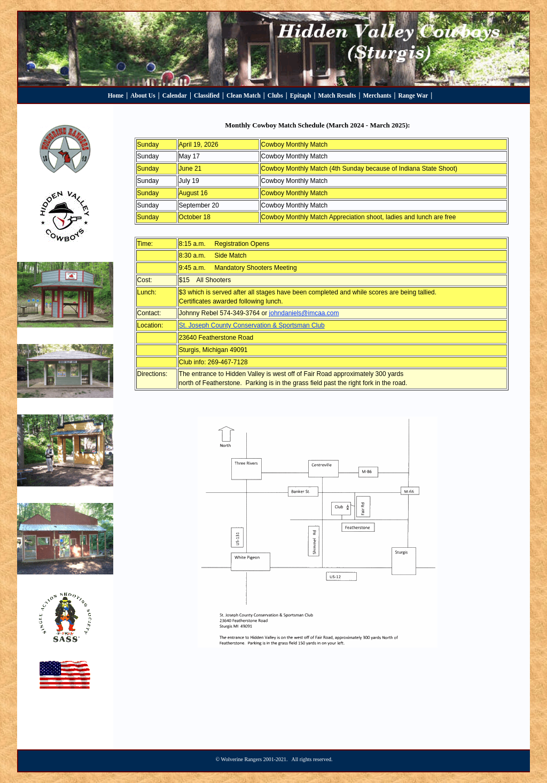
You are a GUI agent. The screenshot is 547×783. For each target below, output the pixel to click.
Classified (207, 95)
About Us (142, 95)
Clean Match (243, 95)
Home (116, 95)
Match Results (337, 95)
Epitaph (300, 95)
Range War (413, 95)
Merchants (377, 95)
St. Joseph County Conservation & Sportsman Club (252, 325)
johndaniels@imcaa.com (304, 313)
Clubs (275, 95)
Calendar (174, 95)
